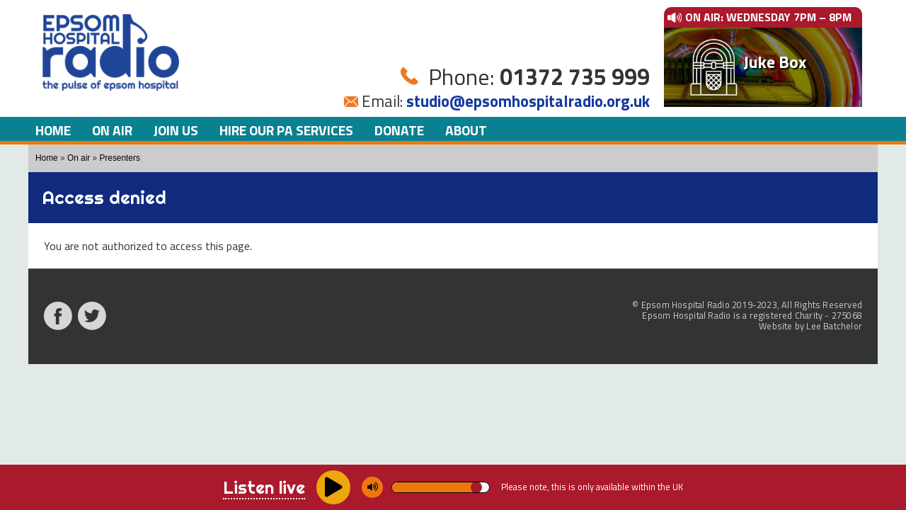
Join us (176, 130)
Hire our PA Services (286, 130)
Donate (399, 130)
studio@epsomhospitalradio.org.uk (528, 101)
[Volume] (440, 487)
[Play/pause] (333, 487)
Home (53, 130)
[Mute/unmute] (372, 487)
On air (112, 130)
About (466, 130)
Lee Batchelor (834, 326)
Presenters (119, 158)
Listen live (264, 487)
